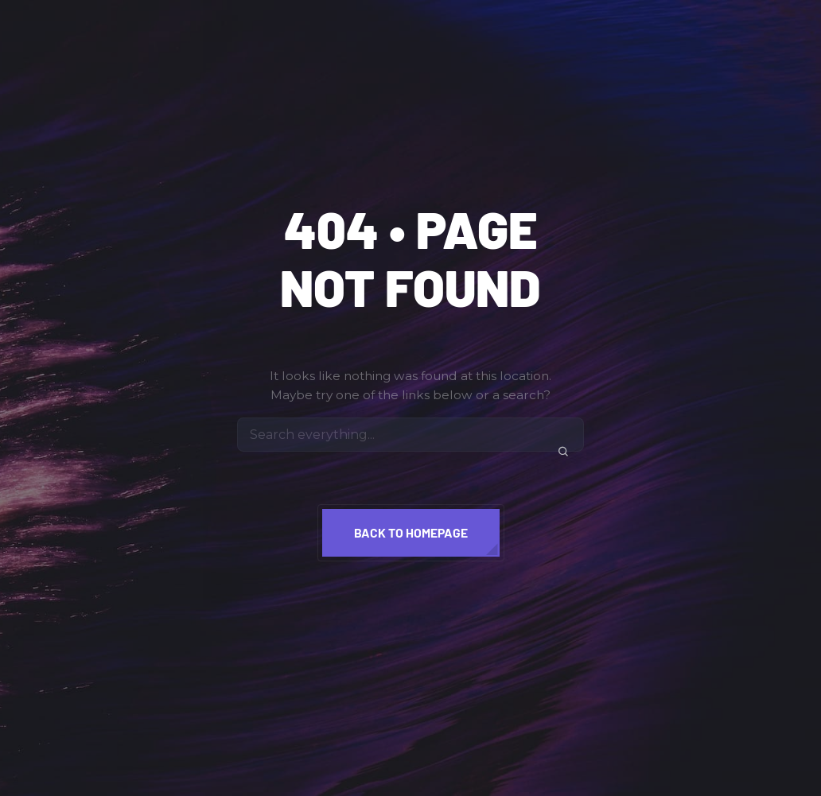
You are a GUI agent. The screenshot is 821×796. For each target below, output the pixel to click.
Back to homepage (411, 532)
